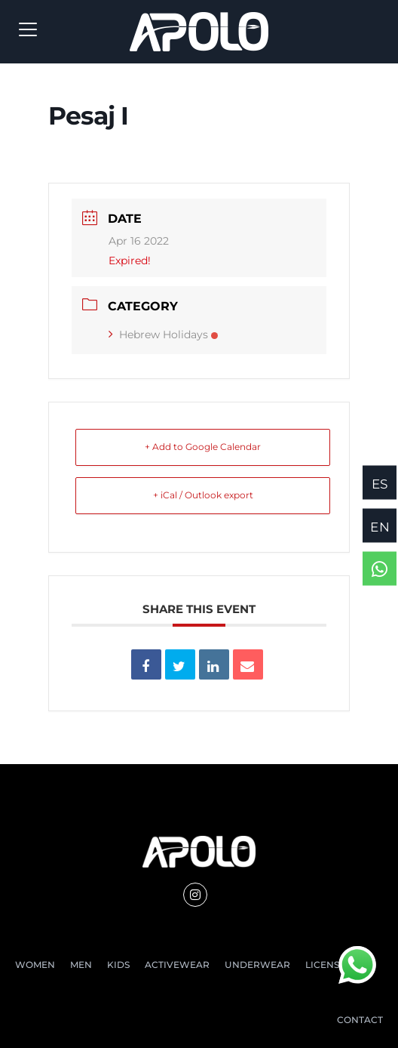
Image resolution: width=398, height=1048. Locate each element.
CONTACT (360, 1019)
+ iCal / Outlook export (203, 495)
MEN (81, 964)
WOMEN (35, 964)
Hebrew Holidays (163, 334)
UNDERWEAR (257, 964)
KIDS (118, 964)
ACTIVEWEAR (177, 964)
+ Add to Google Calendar (203, 446)
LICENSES (328, 964)
